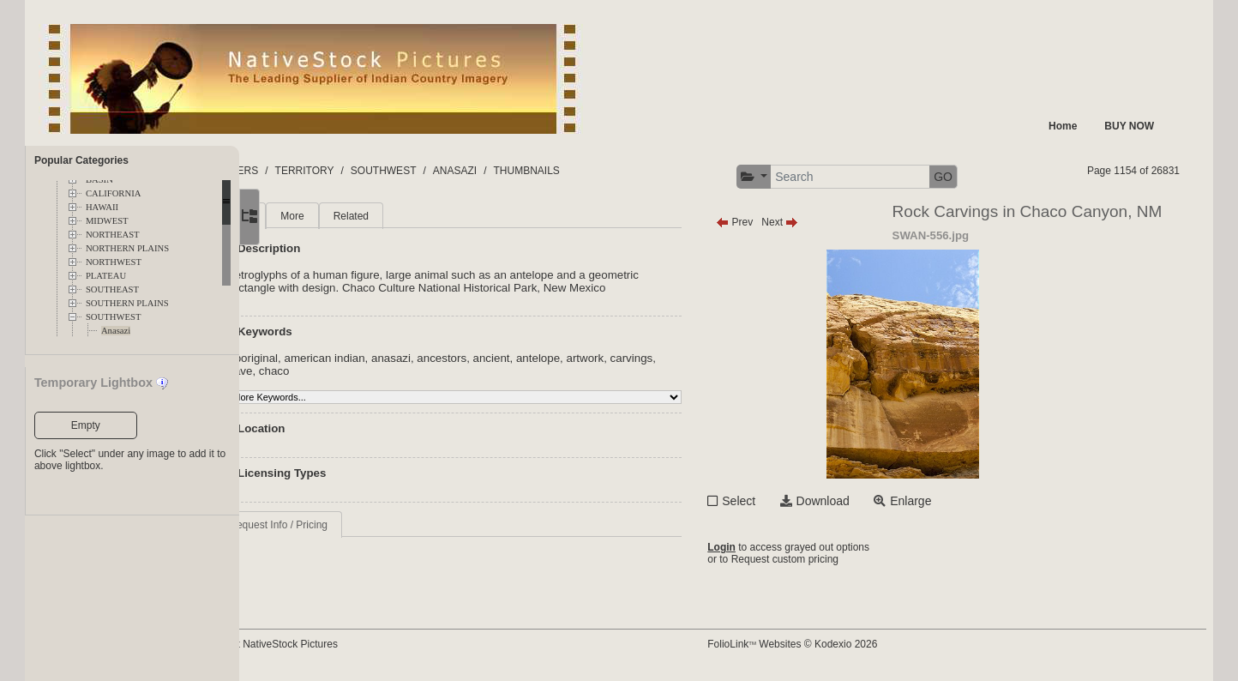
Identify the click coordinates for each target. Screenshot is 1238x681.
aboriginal (333, 358)
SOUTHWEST (113, 317)
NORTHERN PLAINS (127, 248)
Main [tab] (321, 216)
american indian (404, 358)
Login (762, 547)
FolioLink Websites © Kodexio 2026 (832, 644)
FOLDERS (320, 171)
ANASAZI (540, 171)
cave (370, 371)
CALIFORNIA (113, 193)
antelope (618, 358)
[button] (794, 177)
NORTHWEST (113, 262)
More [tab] (372, 216)
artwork (665, 358)
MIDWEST (107, 221)
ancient (571, 358)
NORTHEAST (113, 234)
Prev (774, 222)
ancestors (522, 358)
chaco (403, 371)
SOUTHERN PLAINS (127, 303)
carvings (330, 371)
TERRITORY (390, 171)
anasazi (471, 358)
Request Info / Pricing (359, 525)
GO (983, 177)
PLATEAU (106, 275)
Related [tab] (430, 216)
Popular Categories (81, 160)
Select (779, 501)
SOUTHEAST (112, 289)
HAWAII (102, 207)
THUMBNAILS (613, 171)
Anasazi (115, 330)
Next (820, 222)
